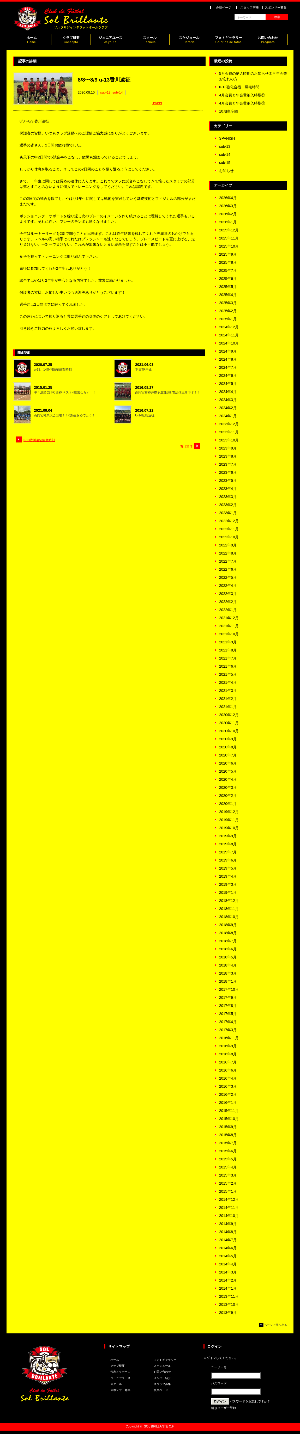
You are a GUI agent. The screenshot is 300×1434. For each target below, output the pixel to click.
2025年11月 (229, 238)
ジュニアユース (110, 40)
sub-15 (224, 163)
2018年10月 (229, 917)
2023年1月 (228, 513)
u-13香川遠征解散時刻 (39, 440)
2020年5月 (228, 771)
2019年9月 (228, 836)
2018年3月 (228, 973)
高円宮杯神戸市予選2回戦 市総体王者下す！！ (167, 392)
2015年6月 (228, 1151)
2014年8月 (228, 1232)
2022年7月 (228, 561)
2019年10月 (229, 828)
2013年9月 (228, 1312)
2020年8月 (228, 747)
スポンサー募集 (276, 7)
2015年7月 (228, 1143)
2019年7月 (228, 852)
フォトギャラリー (228, 40)
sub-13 (105, 92)
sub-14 (117, 92)
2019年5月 (228, 868)
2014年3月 (228, 1272)
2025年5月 (228, 287)
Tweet (157, 103)
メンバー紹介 (162, 1378)
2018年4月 (228, 965)
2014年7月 (228, 1240)
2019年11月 (229, 820)
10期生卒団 (228, 111)
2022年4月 (228, 585)
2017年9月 (228, 997)
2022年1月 (228, 610)
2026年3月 (228, 206)
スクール (149, 40)
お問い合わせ (267, 40)
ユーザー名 (219, 1367)
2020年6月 (228, 763)
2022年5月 (228, 577)
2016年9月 (228, 1046)
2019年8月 (228, 844)
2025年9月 (228, 254)
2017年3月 (228, 1030)
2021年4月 (228, 682)
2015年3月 (228, 1175)
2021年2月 (228, 699)
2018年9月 (228, 925)
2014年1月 (228, 1288)
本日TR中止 (143, 369)
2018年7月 (228, 941)
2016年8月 (228, 1054)
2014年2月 (228, 1280)
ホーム (31, 40)
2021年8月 (228, 650)
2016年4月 (228, 1078)
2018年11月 (229, 909)
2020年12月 (229, 715)
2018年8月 (228, 933)
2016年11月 (229, 1038)
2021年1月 (228, 707)
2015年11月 (229, 1111)
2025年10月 (229, 246)
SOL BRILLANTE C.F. (159, 1426)
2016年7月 (228, 1062)
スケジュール (189, 40)
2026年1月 (228, 222)
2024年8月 (228, 359)
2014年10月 (229, 1216)
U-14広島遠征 (144, 415)
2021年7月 (228, 658)
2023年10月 (229, 440)
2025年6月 (228, 278)
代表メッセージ (120, 1371)
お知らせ (226, 171)
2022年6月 (228, 569)
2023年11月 (229, 432)
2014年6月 (228, 1248)
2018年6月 (228, 949)
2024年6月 (228, 375)
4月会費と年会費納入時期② (242, 95)
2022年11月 (229, 529)
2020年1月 (228, 804)
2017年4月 (228, 1022)
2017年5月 (228, 1014)
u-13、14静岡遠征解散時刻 (53, 369)
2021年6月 (228, 666)
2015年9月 (228, 1127)
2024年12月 (229, 327)
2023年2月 (228, 505)
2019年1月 (228, 892)
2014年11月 (229, 1207)
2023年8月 (228, 456)
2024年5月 (228, 383)
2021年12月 (229, 618)
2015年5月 (228, 1159)
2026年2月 (228, 214)
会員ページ (223, 7)
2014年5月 (228, 1256)
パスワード (219, 1383)
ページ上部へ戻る (275, 1324)
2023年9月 (228, 448)
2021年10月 (229, 634)
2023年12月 (229, 424)
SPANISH (227, 138)
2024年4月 (228, 392)
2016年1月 (228, 1102)
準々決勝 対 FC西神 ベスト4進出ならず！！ (65, 392)
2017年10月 (229, 989)
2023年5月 (228, 480)
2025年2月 (228, 311)
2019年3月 (228, 884)
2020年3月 (228, 787)
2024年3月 (228, 400)
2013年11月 (229, 1296)
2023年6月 (228, 472)
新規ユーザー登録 (223, 1408)
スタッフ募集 (249, 7)
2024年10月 (229, 343)
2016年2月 (228, 1094)
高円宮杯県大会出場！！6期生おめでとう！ (64, 415)
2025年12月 (229, 230)
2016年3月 (228, 1086)
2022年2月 (228, 602)
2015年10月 (229, 1119)
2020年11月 (229, 723)
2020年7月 (228, 755)
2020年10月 (229, 731)
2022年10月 (229, 537)
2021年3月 (228, 690)
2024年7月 (228, 367)
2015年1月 (228, 1191)
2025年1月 (228, 319)
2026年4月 (228, 198)
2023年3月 (228, 497)
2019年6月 (228, 860)
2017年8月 (228, 1006)
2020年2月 (228, 795)
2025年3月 (228, 303)
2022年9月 (228, 545)
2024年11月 (229, 335)
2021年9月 (228, 642)
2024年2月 (228, 408)
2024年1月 (228, 416)
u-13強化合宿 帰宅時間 (239, 87)
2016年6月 (228, 1070)
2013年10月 (229, 1304)
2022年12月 (229, 521)
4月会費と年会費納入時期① (242, 103)
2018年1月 (228, 981)
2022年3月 (228, 594)
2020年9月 (228, 739)
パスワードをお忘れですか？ (250, 1401)
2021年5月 (228, 674)
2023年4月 (228, 489)
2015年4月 (228, 1167)
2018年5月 (228, 957)
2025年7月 (228, 270)
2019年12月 (229, 812)
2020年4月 (228, 779)
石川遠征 (186, 446)
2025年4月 (228, 295)
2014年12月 (229, 1199)
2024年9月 (228, 351)
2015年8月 (228, 1135)
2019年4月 (228, 876)
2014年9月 (228, 1224)
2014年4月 (228, 1264)
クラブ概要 (71, 40)
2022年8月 (228, 553)
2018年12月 (229, 900)
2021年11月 (229, 626)
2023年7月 (228, 464)
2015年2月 (228, 1183)
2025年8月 (228, 262)
